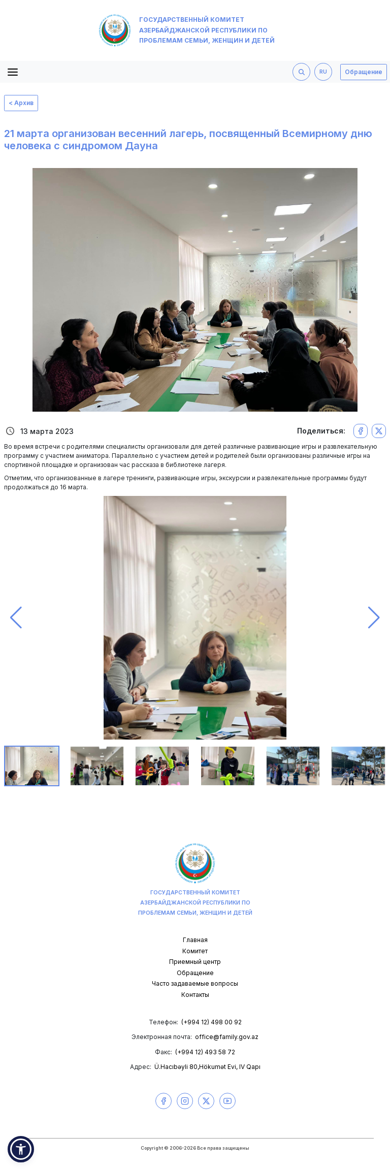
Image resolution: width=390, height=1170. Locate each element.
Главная (195, 940)
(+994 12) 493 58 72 (205, 1052)
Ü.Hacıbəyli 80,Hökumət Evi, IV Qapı (207, 1067)
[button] (16, 618)
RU (323, 72)
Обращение (363, 72)
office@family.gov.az (226, 1037)
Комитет (195, 951)
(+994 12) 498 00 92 (211, 1022)
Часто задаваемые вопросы (195, 983)
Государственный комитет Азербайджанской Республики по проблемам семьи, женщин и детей (187, 30)
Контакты (195, 994)
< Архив (21, 103)
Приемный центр (195, 961)
